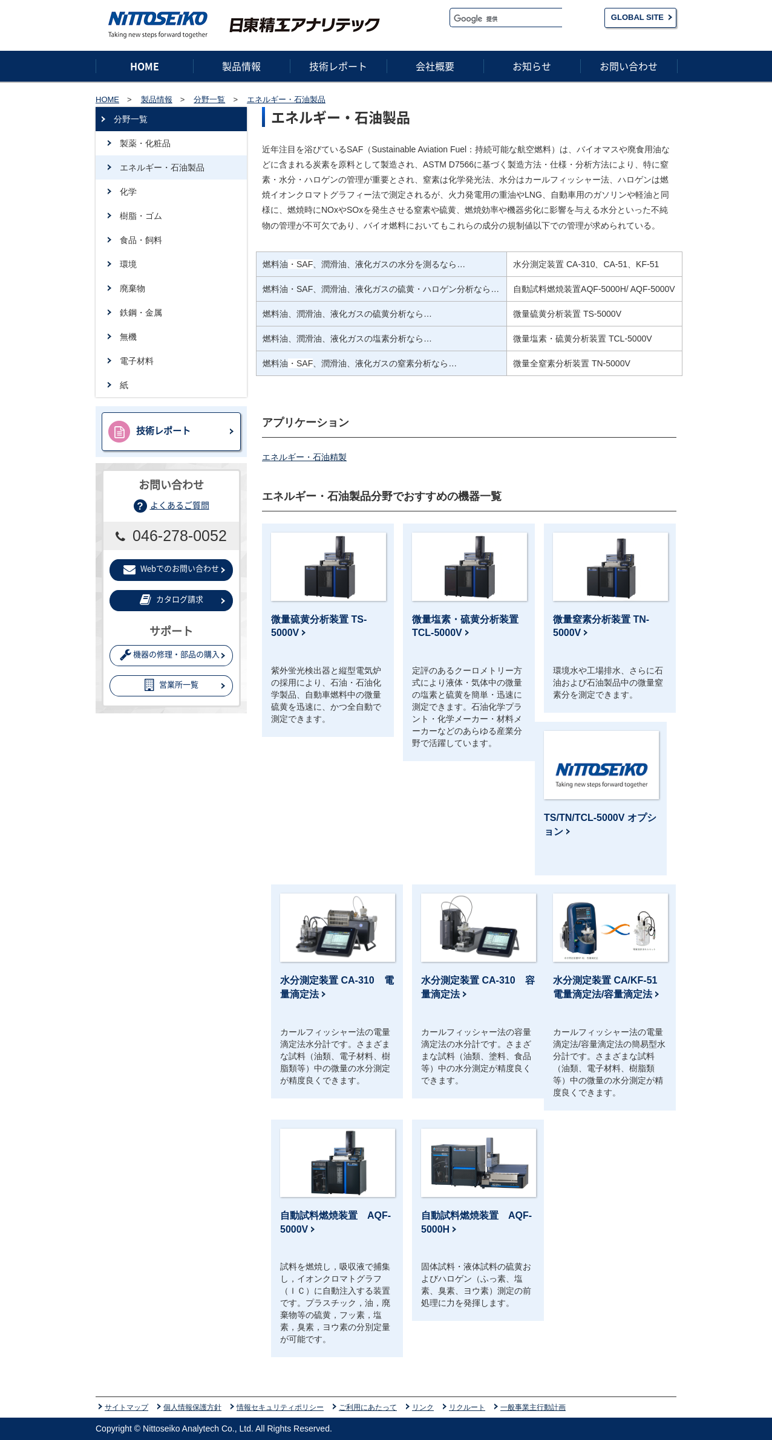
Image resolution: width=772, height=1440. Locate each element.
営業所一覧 (171, 684)
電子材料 (137, 361)
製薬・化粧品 (145, 143)
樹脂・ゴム (141, 216)
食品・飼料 (141, 240)
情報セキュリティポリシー (280, 1407)
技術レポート (149, 432)
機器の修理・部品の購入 (170, 654)
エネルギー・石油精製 (304, 457)
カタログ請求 (171, 599)
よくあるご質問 (179, 505)
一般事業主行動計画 (533, 1407)
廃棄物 (132, 288)
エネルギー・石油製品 (162, 167)
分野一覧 (131, 119)
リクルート (467, 1407)
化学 (128, 191)
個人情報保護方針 (192, 1407)
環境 (128, 264)
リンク (423, 1407)
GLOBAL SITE (637, 17)
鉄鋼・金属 (141, 312)
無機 (128, 337)
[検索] (506, 18)
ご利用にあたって (368, 1407)
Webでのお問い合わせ (171, 568)
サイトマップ (126, 1407)
